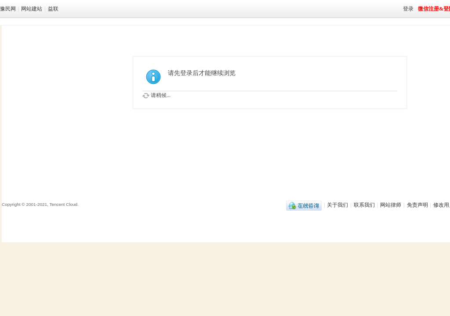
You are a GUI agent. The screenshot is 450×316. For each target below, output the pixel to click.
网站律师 (390, 205)
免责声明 (417, 205)
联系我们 (364, 205)
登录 (408, 9)
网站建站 (31, 9)
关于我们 (337, 205)
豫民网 (8, 9)
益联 (53, 9)
